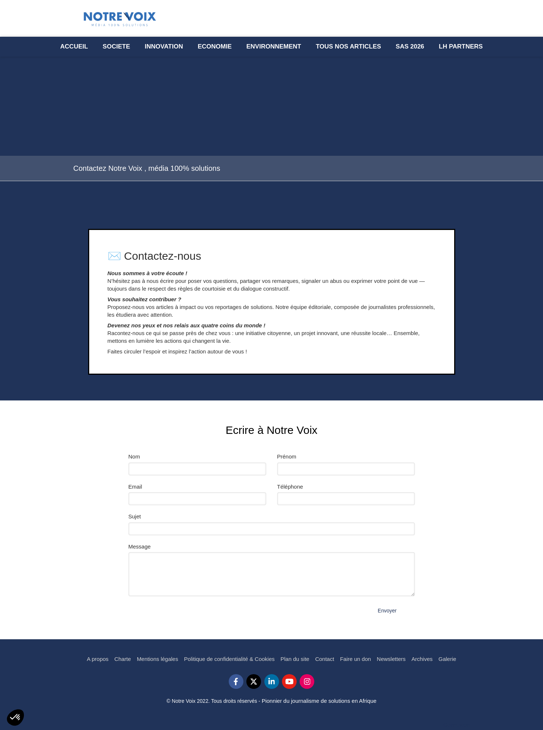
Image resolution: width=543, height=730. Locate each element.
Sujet (134, 516)
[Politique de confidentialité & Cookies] (229, 659)
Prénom (287, 456)
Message (139, 546)
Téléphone (290, 486)
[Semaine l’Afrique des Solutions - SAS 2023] (410, 47)
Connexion (457, 725)
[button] (15, 717)
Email (135, 486)
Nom (134, 456)
